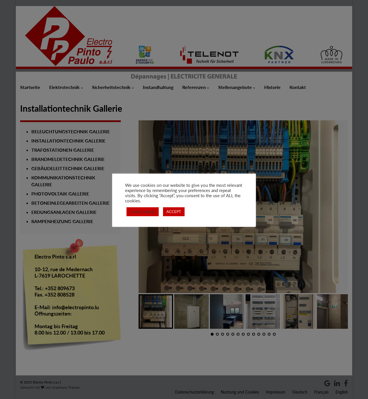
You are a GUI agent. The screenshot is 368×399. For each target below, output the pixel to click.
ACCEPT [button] (173, 211)
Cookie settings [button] (142, 211)
